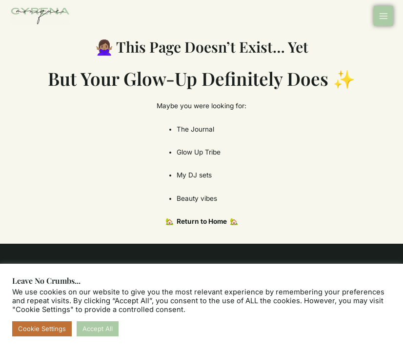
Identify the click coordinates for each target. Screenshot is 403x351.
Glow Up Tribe (199, 152)
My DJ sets (194, 175)
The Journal (195, 129)
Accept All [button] (97, 328)
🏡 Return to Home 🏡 (201, 221)
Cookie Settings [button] (42, 328)
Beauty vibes (197, 198)
